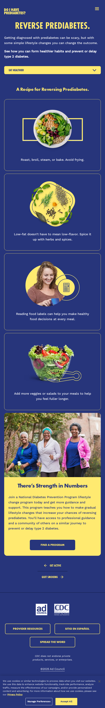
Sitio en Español (77, 629)
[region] (52, 692)
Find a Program (53, 545)
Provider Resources (28, 629)
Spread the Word (52, 642)
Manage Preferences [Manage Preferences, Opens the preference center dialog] (38, 701)
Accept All (66, 701)
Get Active (52, 565)
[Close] (99, 681)
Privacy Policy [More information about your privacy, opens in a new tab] (14, 694)
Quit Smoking (52, 577)
